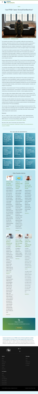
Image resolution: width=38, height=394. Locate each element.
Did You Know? (4, 383)
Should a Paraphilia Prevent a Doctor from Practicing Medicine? (7, 153)
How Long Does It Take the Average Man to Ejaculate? (19, 245)
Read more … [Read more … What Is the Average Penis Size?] (8, 230)
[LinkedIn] (19, 354)
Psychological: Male (7, 38)
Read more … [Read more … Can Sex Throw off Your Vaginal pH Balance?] (27, 296)
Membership (4, 364)
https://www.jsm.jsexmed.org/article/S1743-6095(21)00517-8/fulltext (14, 121)
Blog (19, 6)
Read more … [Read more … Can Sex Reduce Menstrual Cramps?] (8, 317)
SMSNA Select (28, 364)
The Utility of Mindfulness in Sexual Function (18, 138)
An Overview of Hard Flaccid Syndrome (29, 164)
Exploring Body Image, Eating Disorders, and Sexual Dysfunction (18, 153)
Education (3, 366)
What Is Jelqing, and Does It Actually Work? (19, 186)
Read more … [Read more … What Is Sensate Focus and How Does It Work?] (27, 214)
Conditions (3, 379)
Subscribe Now (4, 386)
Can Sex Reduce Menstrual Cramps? (9, 244)
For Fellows (27, 368)
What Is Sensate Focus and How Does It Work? (28, 186)
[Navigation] (2, 2)
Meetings (3, 368)
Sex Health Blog (4, 381)
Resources (3, 371)
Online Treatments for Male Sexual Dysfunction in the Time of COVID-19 (30, 139)
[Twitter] (18, 351)
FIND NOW (19, 330)
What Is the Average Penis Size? (9, 184)
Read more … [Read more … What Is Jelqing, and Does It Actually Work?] (18, 232)
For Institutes (28, 366)
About (3, 361)
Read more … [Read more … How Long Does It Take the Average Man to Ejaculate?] (18, 260)
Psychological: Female (14, 38)
